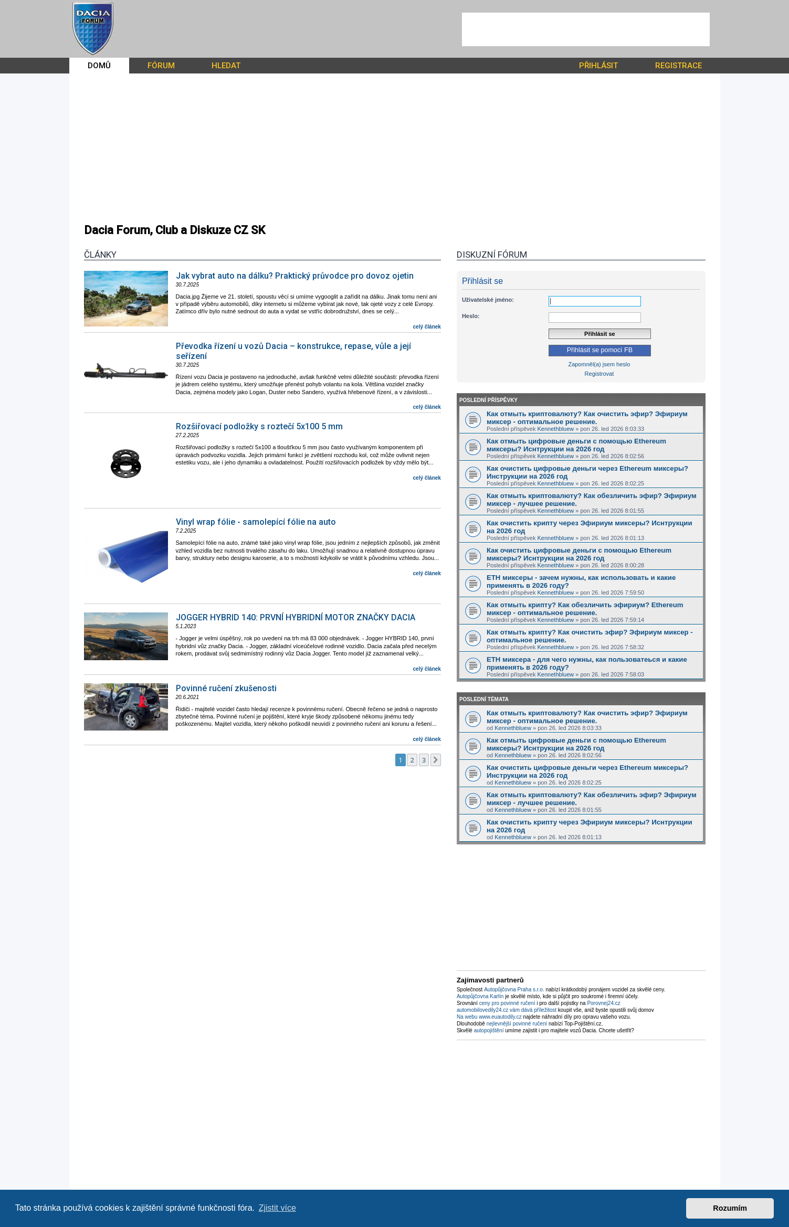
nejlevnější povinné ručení (517, 1024)
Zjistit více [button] (277, 1207)
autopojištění (489, 1030)
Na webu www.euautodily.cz (489, 1017)
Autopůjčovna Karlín (480, 996)
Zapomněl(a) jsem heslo (599, 364)
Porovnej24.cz (603, 1003)
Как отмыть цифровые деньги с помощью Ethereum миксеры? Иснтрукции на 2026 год (576, 445)
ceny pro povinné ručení (507, 1003)
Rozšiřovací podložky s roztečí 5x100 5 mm (259, 426)
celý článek (427, 327)
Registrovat (599, 374)
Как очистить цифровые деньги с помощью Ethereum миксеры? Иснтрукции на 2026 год (579, 554)
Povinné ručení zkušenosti (226, 688)
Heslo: (471, 316)
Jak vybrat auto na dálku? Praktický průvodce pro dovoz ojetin (295, 276)
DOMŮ (99, 65)
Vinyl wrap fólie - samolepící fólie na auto (256, 522)
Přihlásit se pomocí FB (600, 350)
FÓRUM (161, 65)
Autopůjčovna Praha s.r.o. (514, 989)
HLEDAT (226, 65)
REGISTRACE (678, 65)
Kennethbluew (556, 429)
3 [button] (424, 760)
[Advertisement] (586, 29)
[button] (435, 760)
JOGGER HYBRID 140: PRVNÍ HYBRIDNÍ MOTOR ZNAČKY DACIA (295, 617)
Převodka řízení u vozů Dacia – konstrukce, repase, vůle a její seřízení (293, 351)
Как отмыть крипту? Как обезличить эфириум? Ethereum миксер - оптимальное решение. (585, 609)
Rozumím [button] (730, 1208)
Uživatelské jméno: (488, 300)
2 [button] (412, 760)
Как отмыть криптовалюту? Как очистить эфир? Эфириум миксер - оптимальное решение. (587, 418)
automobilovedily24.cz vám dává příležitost (506, 1010)
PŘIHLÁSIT (598, 65)
